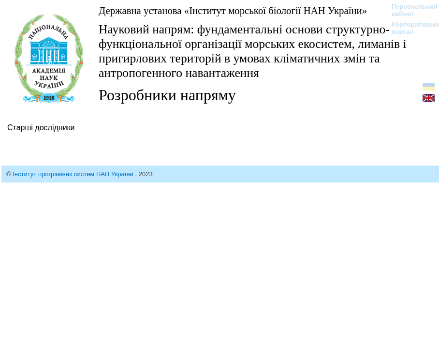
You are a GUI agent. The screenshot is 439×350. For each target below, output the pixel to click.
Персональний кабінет (410, 10)
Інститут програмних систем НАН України (74, 174)
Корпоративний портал (410, 28)
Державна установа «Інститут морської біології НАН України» (233, 10)
